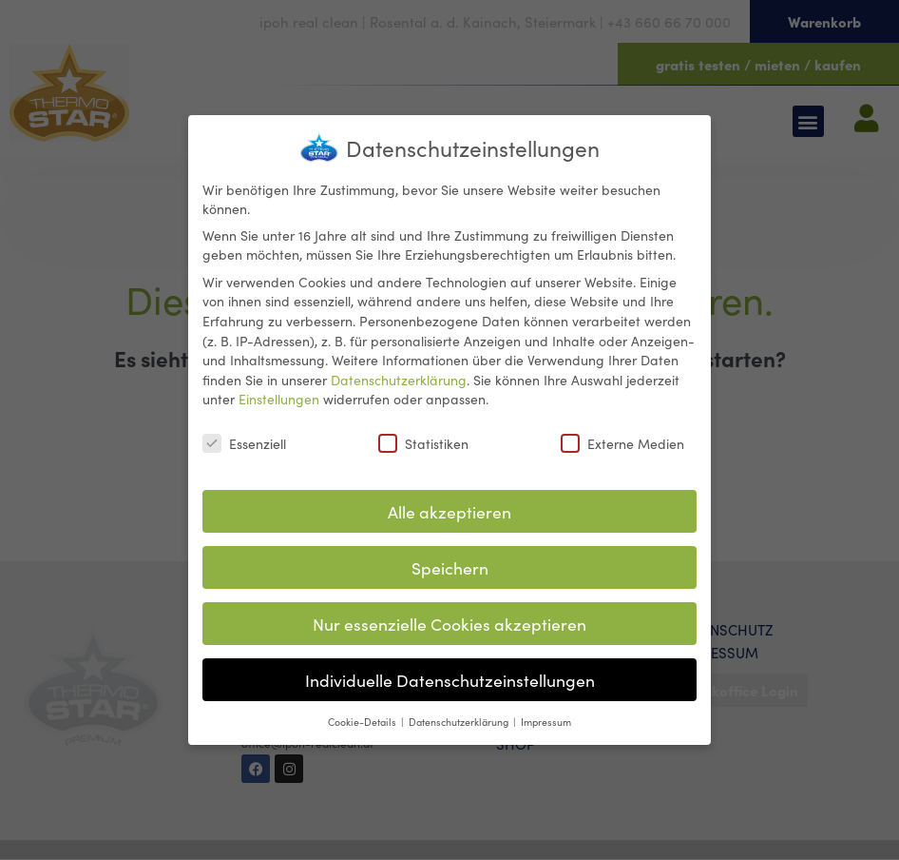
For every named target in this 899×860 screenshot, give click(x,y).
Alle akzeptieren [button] (449, 503)
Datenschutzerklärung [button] (460, 713)
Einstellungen (279, 391)
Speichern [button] (449, 559)
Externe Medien (622, 434)
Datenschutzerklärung (399, 371)
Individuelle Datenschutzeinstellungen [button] (450, 671)
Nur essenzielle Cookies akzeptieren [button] (449, 615)
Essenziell (244, 434)
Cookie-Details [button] (363, 713)
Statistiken (423, 434)
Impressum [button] (546, 713)
